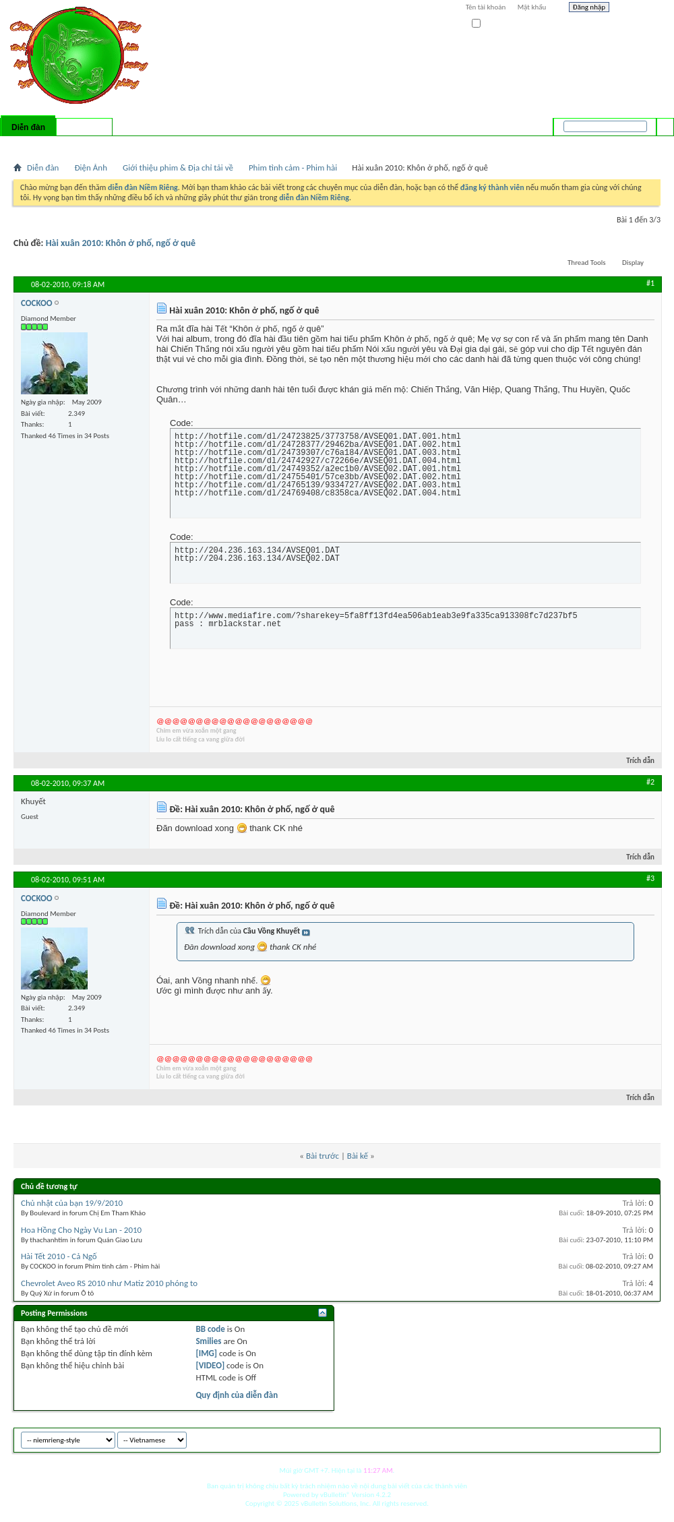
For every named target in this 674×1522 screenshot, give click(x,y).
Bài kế (357, 1156)
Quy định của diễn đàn (236, 1395)
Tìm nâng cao (638, 144)
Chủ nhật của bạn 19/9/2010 (72, 1203)
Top (646, 1438)
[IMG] (206, 1353)
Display (633, 262)
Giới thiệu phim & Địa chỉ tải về (178, 167)
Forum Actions (131, 145)
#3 (650, 878)
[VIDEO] (209, 1365)
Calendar (85, 145)
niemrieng (585, 1438)
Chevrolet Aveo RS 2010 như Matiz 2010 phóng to (109, 1283)
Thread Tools (587, 262)
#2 (650, 782)
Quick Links (189, 145)
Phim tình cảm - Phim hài (293, 167)
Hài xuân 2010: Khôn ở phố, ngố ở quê (120, 243)
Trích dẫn (634, 760)
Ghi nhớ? (491, 24)
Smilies (208, 1341)
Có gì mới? (84, 127)
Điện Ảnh (90, 167)
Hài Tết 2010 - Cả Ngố (59, 1256)
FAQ (56, 145)
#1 (650, 283)
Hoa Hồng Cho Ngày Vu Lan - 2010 (81, 1230)
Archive (622, 1438)
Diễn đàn (28, 127)
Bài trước (322, 1156)
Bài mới (29, 145)
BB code (209, 1329)
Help (638, 8)
